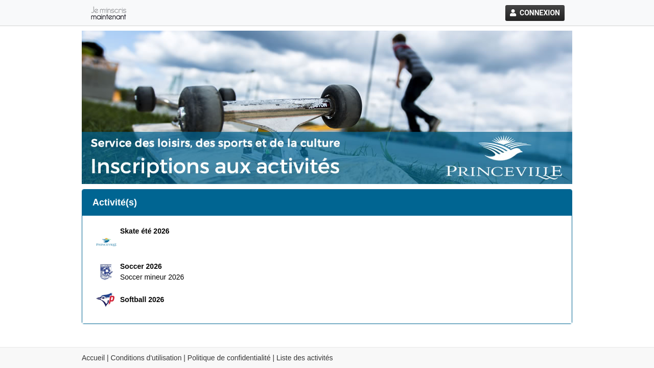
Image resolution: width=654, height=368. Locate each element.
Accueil (93, 358)
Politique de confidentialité (229, 358)
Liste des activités (304, 358)
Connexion (535, 13)
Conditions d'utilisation (146, 358)
